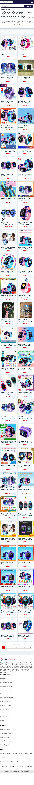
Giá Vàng (24, 766)
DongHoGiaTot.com (15, 771)
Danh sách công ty (5, 701)
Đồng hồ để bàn (4, 737)
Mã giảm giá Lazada (6, 713)
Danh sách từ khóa (5, 705)
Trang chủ (2, 9)
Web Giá (29, 766)
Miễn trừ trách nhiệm (6, 690)
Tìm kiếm (28, 6)
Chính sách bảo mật (6, 682)
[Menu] (32, 2)
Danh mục (3, 694)
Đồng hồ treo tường (5, 741)
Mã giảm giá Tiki (5, 709)
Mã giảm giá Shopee (6, 717)
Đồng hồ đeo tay (5, 729)
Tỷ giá (9, 766)
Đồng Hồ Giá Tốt (25, 771)
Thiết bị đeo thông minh (7, 733)
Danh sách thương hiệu (7, 697)
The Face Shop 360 (16, 766)
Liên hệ (2, 720)
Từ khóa (8, 9)
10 (27, 647)
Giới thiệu (3, 678)
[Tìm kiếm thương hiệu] (12, 6)
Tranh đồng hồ (4, 745)
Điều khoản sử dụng (6, 686)
